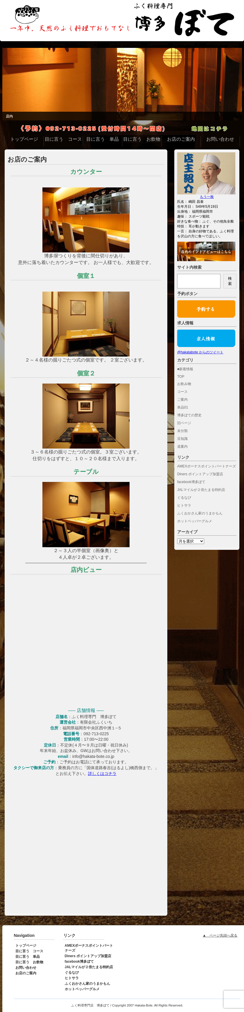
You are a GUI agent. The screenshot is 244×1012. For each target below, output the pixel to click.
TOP (180, 377)
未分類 (182, 431)
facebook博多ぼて (191, 482)
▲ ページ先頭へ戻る (220, 935)
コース (182, 392)
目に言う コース (29, 951)
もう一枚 (207, 197)
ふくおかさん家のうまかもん (200, 513)
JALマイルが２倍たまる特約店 (201, 490)
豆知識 (182, 439)
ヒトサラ (184, 505)
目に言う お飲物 (29, 962)
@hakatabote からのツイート (200, 352)
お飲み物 (184, 384)
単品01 (182, 407)
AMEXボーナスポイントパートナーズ (206, 466)
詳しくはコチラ (102, 773)
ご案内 (182, 399)
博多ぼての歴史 (189, 415)
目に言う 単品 (27, 957)
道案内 (182, 446)
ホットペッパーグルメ (194, 521)
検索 (230, 281)
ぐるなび (184, 498)
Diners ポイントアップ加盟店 (200, 474)
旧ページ (184, 423)
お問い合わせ (25, 968)
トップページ (25, 946)
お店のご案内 (27, 159)
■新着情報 (185, 369)
